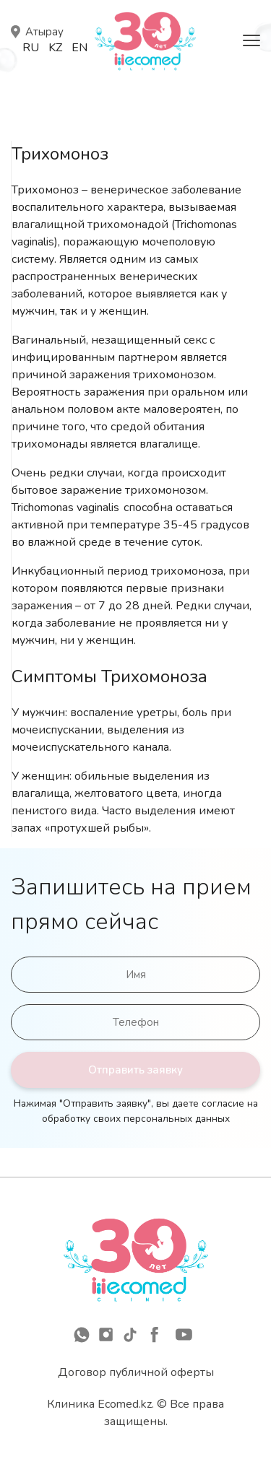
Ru (30, 48)
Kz (55, 48)
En (79, 48)
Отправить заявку (135, 1070)
